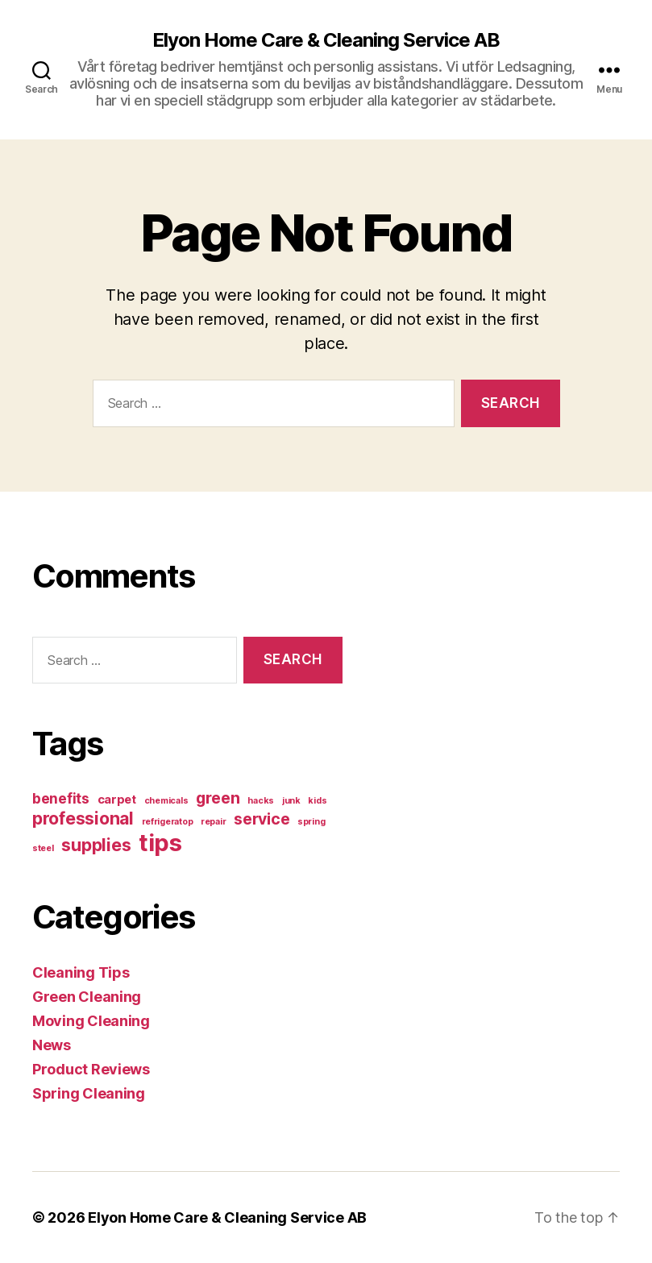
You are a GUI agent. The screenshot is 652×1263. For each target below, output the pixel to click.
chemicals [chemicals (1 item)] (166, 801)
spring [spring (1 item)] (311, 821)
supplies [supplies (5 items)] (96, 844)
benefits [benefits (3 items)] (60, 798)
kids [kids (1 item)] (317, 801)
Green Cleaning (86, 996)
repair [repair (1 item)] (213, 821)
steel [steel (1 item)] (43, 848)
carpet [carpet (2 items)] (117, 799)
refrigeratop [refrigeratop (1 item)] (167, 821)
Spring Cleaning (88, 1093)
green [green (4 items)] (218, 798)
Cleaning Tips (81, 972)
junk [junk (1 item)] (291, 801)
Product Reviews (91, 1069)
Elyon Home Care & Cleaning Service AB (326, 40)
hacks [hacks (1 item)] (260, 801)
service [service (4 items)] (261, 819)
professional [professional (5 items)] (83, 818)
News (51, 1045)
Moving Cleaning (91, 1020)
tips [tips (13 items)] (160, 843)
